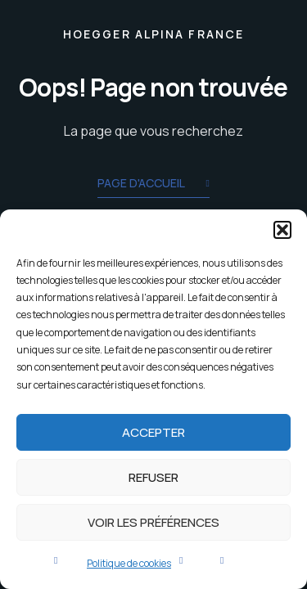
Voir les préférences (153, 522)
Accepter (153, 432)
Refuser (153, 477)
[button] (282, 230)
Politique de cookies (129, 563)
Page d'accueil (153, 184)
